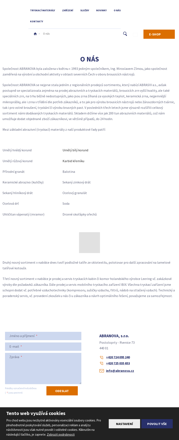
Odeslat (62, 391)
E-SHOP (155, 34)
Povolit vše (157, 424)
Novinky (101, 10)
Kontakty (36, 21)
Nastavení (124, 424)
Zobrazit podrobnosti (61, 434)
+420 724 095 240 (118, 357)
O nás (117, 10)
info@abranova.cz (120, 371)
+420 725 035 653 (118, 363)
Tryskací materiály (42, 10)
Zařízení (67, 10)
